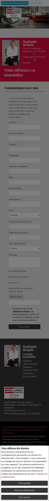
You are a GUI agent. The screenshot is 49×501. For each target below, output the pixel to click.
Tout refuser (24, 497)
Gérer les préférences (24, 490)
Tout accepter (24, 483)
